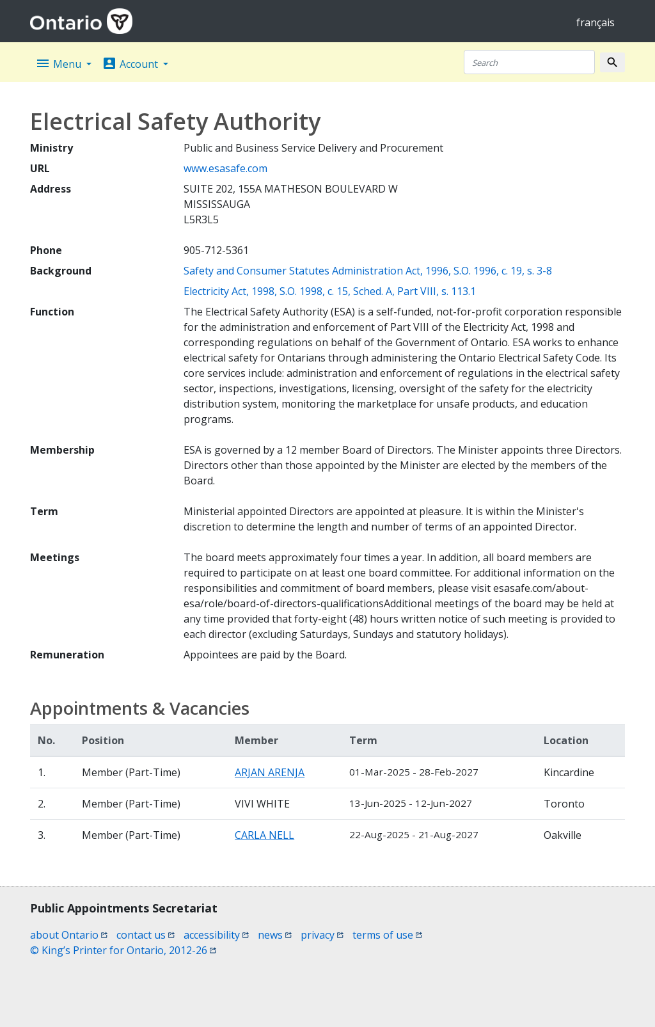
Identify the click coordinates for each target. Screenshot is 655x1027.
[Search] (529, 62)
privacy (322, 935)
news (275, 935)
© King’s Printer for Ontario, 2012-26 (123, 950)
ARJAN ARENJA (269, 772)
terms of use (387, 935)
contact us (145, 935)
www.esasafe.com (225, 168)
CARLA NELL (264, 835)
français (595, 22)
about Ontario (68, 935)
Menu (59, 63)
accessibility (216, 935)
